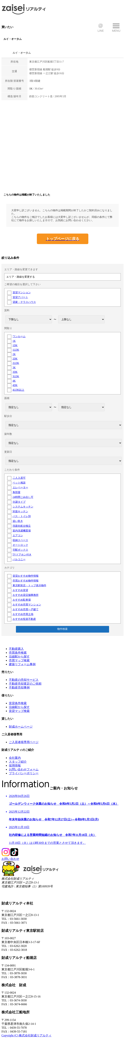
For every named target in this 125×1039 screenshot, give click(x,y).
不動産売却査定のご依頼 (25, 683)
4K (14, 380)
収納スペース (20, 540)
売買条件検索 (18, 652)
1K (14, 341)
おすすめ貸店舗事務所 (26, 595)
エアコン (18, 535)
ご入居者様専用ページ (24, 742)
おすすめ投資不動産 (24, 619)
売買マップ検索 (19, 660)
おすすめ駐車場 (22, 599)
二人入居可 (19, 478)
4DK (15, 385)
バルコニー (19, 559)
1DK (15, 345)
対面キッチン (20, 511)
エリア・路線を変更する (20, 276)
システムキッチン (23, 506)
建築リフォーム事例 (22, 664)
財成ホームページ (21, 726)
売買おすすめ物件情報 (26, 580)
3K (14, 367)
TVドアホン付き (21, 554)
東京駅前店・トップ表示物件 (29, 585)
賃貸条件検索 (18, 703)
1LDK (16, 349)
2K (14, 354)
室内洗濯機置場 (22, 530)
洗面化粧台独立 (22, 525)
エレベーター (20, 487)
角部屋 (16, 492)
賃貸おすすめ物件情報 (26, 575)
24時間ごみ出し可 (23, 497)
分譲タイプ (19, 501)
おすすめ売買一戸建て (26, 609)
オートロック (20, 545)
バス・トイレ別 (22, 516)
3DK (15, 372)
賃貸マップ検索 (19, 710)
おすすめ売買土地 (23, 614)
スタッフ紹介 (18, 761)
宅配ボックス (20, 549)
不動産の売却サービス (24, 679)
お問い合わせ (10, 858)
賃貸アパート (20, 297)
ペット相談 (19, 482)
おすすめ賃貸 (20, 590)
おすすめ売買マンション (27, 604)
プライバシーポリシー (24, 773)
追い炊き (18, 521)
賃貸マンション (22, 292)
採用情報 (15, 765)
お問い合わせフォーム (24, 769)
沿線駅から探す (19, 656)
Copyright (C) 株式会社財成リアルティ (26, 1035)
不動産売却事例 (19, 687)
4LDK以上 (18, 390)
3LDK (16, 376)
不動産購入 (16, 648)
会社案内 (15, 757)
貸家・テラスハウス (24, 302)
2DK (15, 358)
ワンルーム (19, 336)
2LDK (16, 363)
